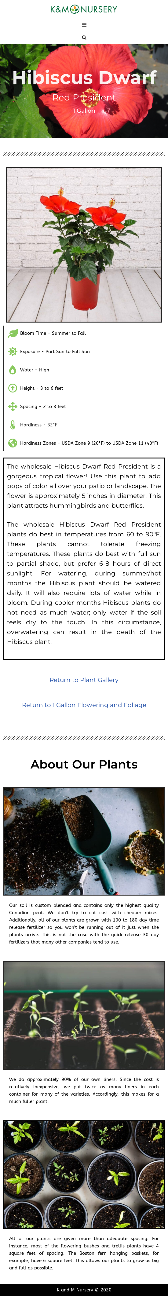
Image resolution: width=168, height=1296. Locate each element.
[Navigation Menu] (84, 25)
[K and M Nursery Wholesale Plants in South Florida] (84, 9)
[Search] (84, 37)
